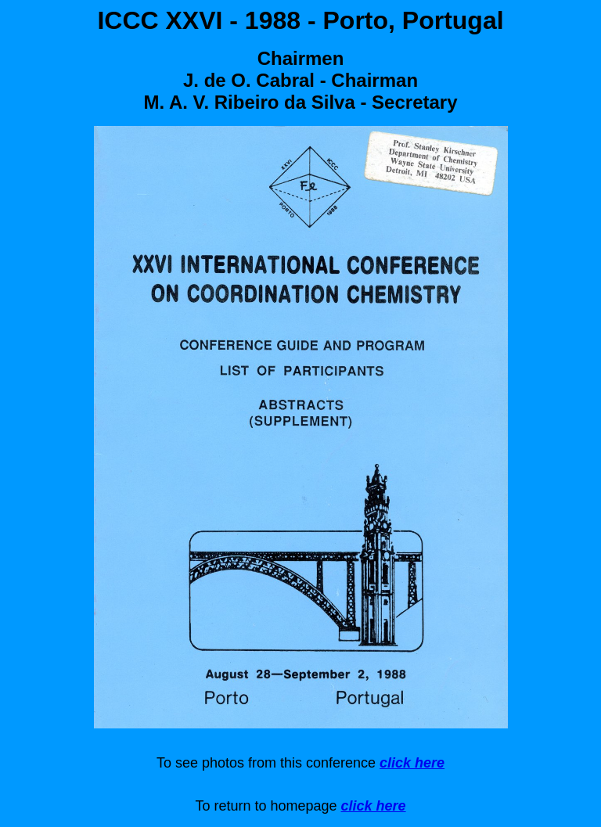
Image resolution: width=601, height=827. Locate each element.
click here (412, 763)
